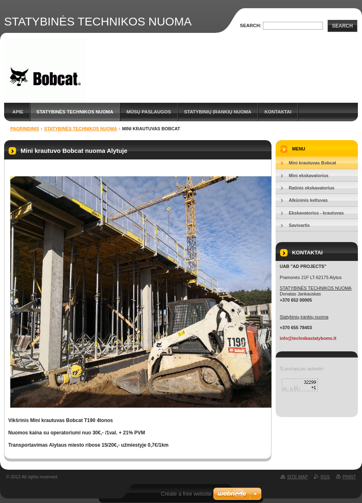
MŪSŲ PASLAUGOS (149, 111)
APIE (17, 111)
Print (349, 476)
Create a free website (186, 494)
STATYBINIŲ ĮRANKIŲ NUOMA (217, 111)
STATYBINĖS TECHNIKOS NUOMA (75, 111)
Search (342, 26)
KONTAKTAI (278, 111)
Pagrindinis (24, 128)
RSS (325, 476)
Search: (250, 25)
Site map (297, 476)
